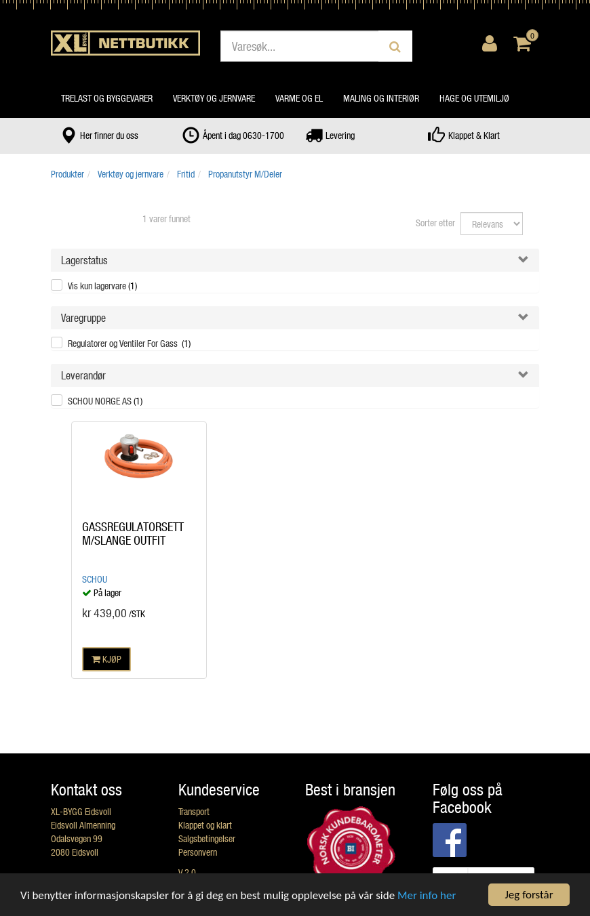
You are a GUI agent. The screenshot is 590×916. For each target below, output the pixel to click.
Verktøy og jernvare (214, 98)
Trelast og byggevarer (107, 98)
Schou (94, 579)
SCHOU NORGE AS (105, 401)
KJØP (106, 659)
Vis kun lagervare (102, 285)
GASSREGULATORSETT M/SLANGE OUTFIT (133, 533)
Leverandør (83, 375)
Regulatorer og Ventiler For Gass (129, 343)
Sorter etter (435, 222)
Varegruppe (83, 317)
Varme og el (299, 98)
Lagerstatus (84, 259)
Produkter (67, 174)
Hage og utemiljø (474, 98)
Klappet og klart (205, 825)
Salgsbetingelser (206, 838)
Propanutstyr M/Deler (245, 174)
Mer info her (426, 895)
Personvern (197, 852)
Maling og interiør (381, 98)
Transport (194, 811)
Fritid (186, 174)
